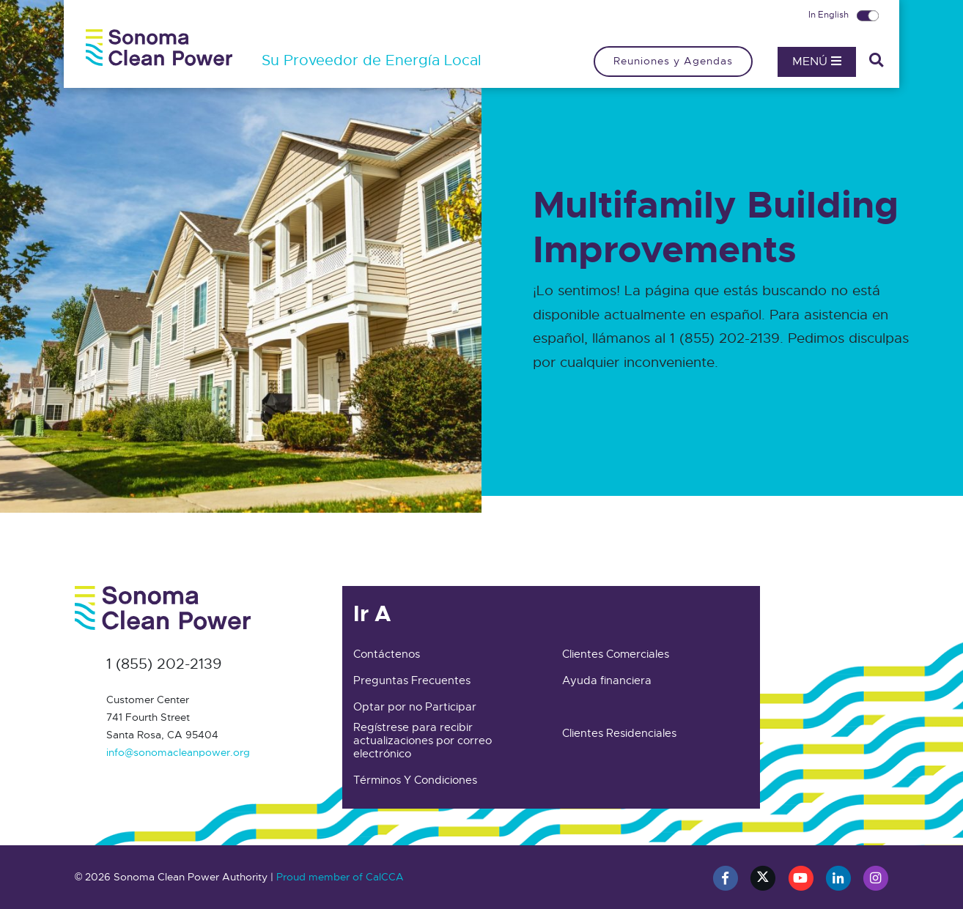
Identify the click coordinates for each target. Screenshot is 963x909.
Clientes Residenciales (619, 733)
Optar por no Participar (414, 706)
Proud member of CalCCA (340, 876)
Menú (816, 61)
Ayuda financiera (607, 680)
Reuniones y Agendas (673, 60)
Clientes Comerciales (615, 654)
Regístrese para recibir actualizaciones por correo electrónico (422, 740)
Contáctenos (386, 654)
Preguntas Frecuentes (412, 680)
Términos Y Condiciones (415, 780)
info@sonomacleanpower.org (178, 752)
